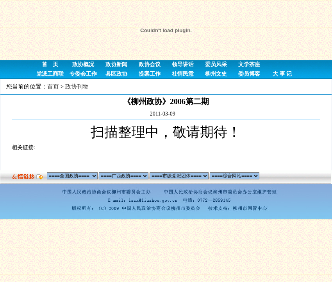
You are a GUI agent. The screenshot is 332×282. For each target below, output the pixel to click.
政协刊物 (77, 86)
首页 (53, 86)
